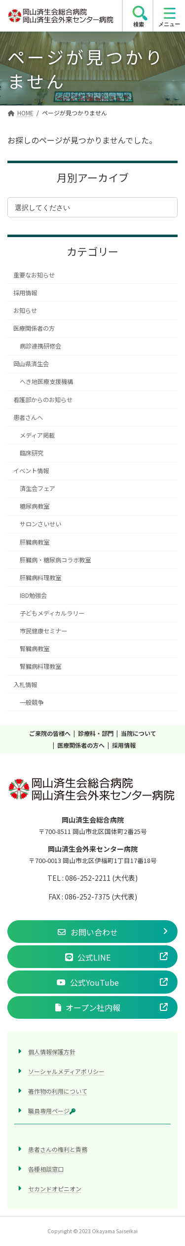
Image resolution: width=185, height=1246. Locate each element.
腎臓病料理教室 (40, 666)
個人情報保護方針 (51, 1051)
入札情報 (25, 684)
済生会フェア (37, 488)
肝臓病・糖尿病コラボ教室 (55, 559)
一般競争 (31, 702)
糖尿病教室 (34, 506)
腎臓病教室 (34, 649)
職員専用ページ (51, 1111)
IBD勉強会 (33, 595)
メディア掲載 (37, 435)
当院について (138, 733)
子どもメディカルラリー (52, 613)
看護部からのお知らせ (43, 399)
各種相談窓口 (46, 1169)
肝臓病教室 (34, 542)
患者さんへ (28, 417)
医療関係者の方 (34, 328)
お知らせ (25, 310)
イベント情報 (31, 470)
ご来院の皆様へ (50, 733)
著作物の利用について (57, 1091)
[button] (92, 931)
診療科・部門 (95, 733)
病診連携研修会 (40, 346)
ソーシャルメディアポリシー (66, 1071)
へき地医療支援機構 (46, 382)
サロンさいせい (40, 524)
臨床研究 (31, 453)
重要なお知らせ (34, 275)
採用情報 (25, 292)
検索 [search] (138, 24)
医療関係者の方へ (81, 745)
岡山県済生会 (31, 364)
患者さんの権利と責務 (57, 1149)
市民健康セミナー (43, 630)
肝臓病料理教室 (40, 577)
